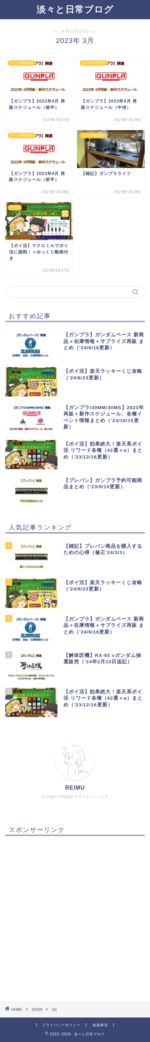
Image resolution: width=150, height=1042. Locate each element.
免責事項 (100, 1025)
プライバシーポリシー (61, 1025)
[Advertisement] (75, 916)
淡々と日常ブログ (75, 9)
